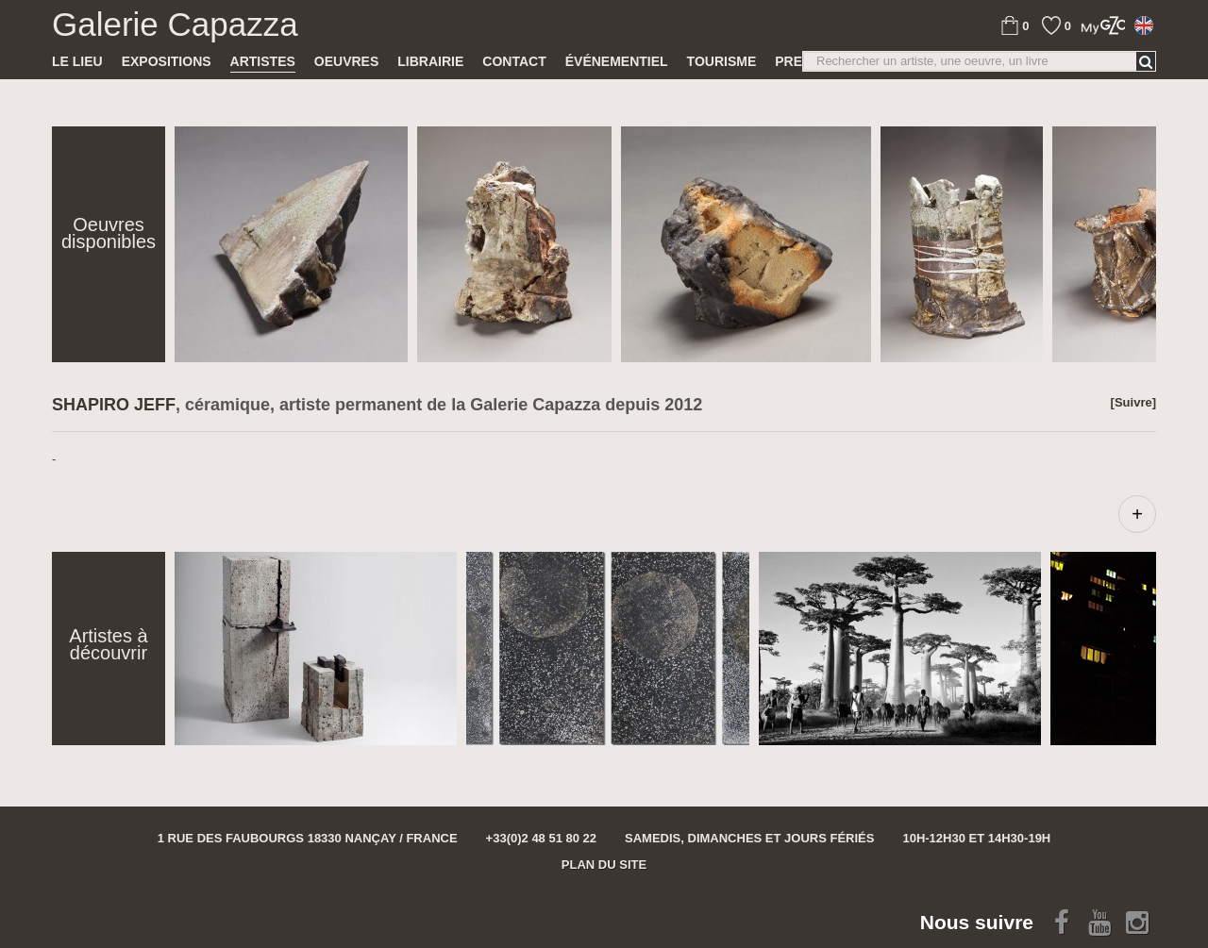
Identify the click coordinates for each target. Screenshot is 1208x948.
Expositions (166, 61)
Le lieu (77, 61)
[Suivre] (1133, 402)
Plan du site (604, 864)
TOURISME (722, 61)
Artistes (262, 61)
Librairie (430, 61)
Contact (513, 61)
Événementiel (616, 61)
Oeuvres (346, 61)
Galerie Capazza (175, 24)
